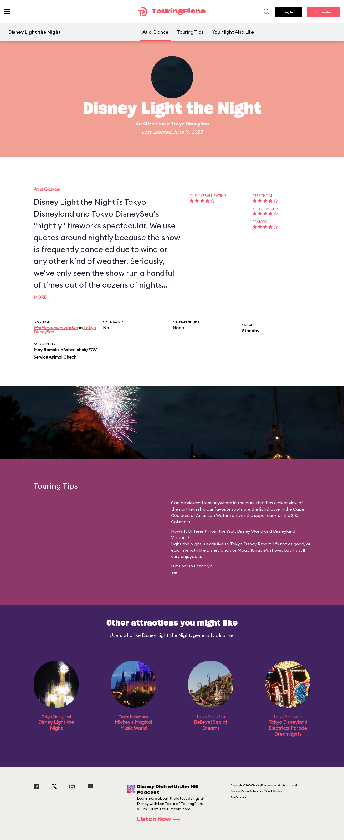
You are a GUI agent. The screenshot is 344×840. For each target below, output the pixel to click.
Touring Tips (190, 32)
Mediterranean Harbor (56, 327)
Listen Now (160, 819)
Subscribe (323, 12)
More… (41, 297)
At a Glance (155, 32)
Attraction (154, 124)
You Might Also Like (233, 32)
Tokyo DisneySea (190, 124)
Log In (288, 12)
